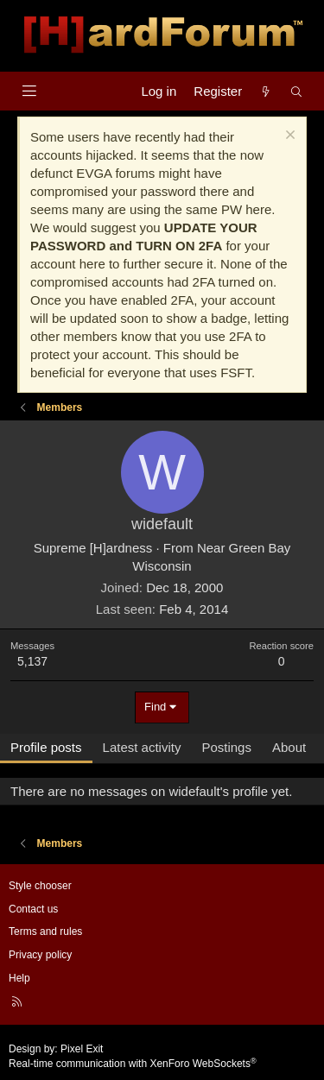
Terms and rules (45, 931)
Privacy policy (40, 955)
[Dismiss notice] (288, 137)
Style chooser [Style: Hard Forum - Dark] (40, 886)
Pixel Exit (81, 1049)
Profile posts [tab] (46, 747)
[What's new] (266, 91)
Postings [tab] (226, 747)
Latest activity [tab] (142, 747)
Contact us (33, 909)
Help (19, 978)
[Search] (297, 91)
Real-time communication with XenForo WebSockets (133, 1064)
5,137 (32, 661)
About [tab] (289, 747)
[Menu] (29, 91)
